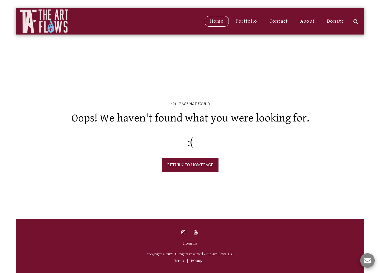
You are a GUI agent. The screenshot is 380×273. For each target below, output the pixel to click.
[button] (355, 21)
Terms (179, 261)
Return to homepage (190, 165)
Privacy (196, 261)
